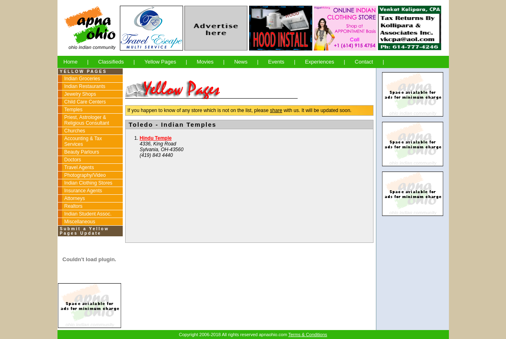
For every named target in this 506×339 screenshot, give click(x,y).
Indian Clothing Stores (88, 183)
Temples (73, 109)
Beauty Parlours (81, 152)
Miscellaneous (79, 222)
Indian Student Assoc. (88, 214)
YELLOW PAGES (83, 71)
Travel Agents (79, 167)
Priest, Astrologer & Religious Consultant (86, 120)
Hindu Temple (156, 138)
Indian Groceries (82, 78)
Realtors (73, 206)
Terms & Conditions (307, 334)
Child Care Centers (85, 102)
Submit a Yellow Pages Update (84, 231)
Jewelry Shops (80, 94)
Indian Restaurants (85, 86)
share (276, 110)
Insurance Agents (83, 191)
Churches (74, 131)
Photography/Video (85, 175)
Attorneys (74, 198)
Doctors (72, 160)
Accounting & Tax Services (83, 141)
